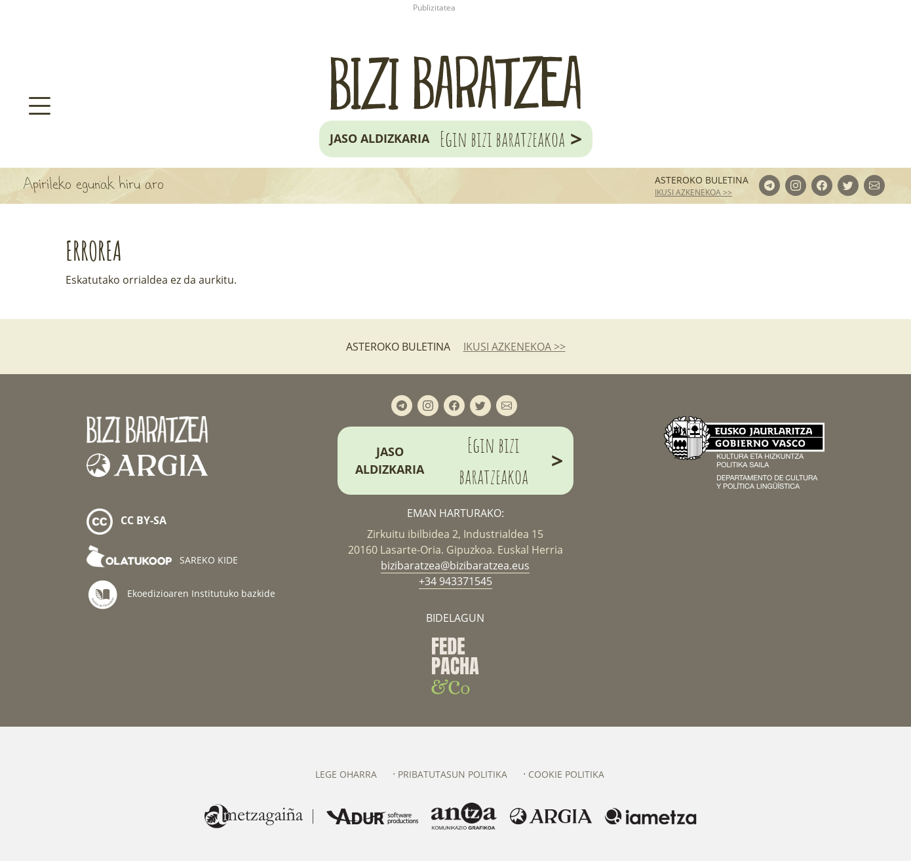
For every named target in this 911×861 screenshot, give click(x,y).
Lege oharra (346, 774)
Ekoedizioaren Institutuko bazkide (181, 594)
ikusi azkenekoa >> (693, 192)
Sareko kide (162, 560)
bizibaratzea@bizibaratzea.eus (455, 565)
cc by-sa (126, 521)
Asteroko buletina (701, 180)
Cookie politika (566, 774)
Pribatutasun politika (452, 774)
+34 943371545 (455, 581)
